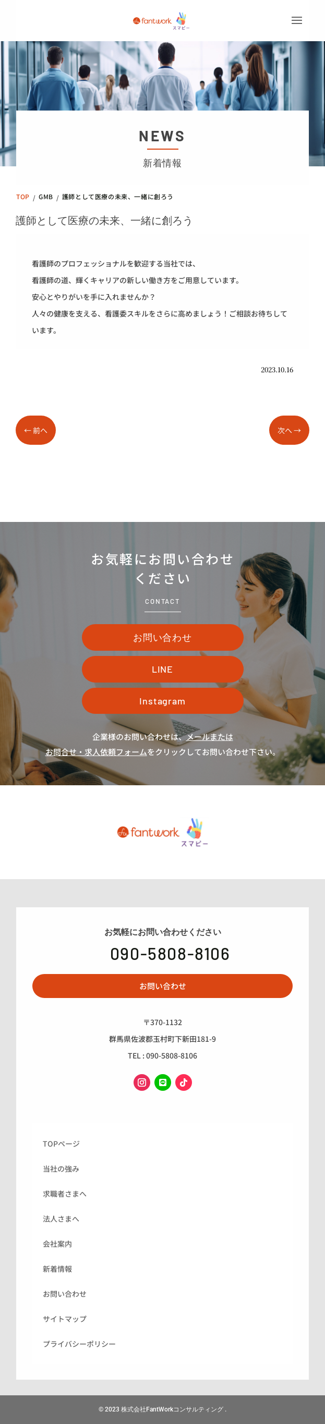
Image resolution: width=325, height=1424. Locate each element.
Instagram (162, 701)
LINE (163, 669)
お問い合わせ (162, 637)
